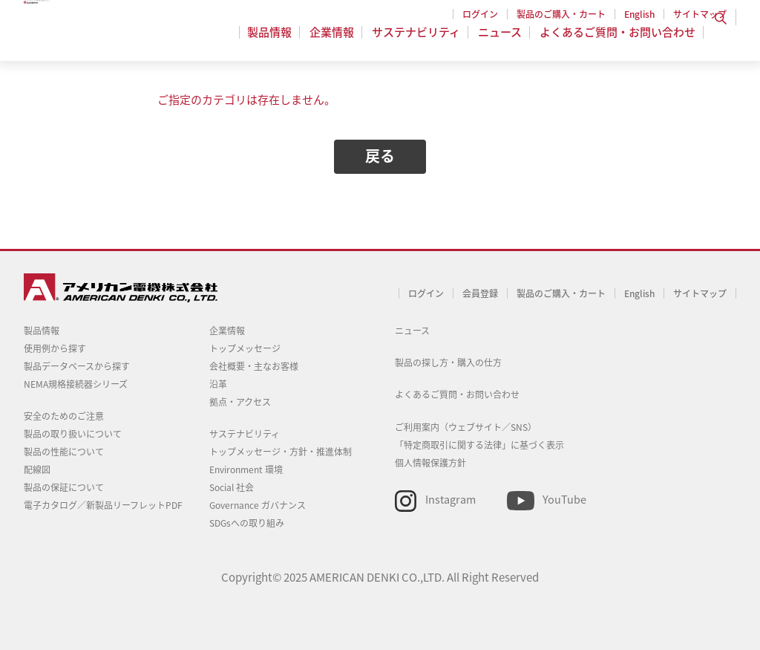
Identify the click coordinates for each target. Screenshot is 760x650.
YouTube (564, 499)
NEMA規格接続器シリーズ (76, 384)
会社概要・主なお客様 (253, 366)
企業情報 (338, 40)
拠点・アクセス (240, 402)
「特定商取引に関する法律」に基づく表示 (479, 445)
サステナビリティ (420, 40)
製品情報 (278, 40)
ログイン (480, 14)
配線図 (37, 469)
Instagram (450, 499)
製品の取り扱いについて (73, 434)
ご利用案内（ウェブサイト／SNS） (466, 427)
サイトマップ (700, 14)
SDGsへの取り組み (246, 523)
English (639, 14)
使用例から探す (55, 348)
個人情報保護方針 (430, 462)
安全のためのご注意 (64, 416)
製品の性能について (64, 451)
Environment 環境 (246, 469)
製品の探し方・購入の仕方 (448, 362)
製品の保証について (64, 487)
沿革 (218, 384)
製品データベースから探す (77, 366)
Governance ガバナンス (257, 505)
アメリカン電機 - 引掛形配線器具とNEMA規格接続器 (118, 38)
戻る (380, 155)
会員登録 (480, 293)
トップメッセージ (245, 348)
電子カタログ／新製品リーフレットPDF (103, 505)
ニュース (502, 40)
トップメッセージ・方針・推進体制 (280, 451)
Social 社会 (231, 487)
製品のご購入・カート (561, 14)
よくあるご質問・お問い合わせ (617, 40)
